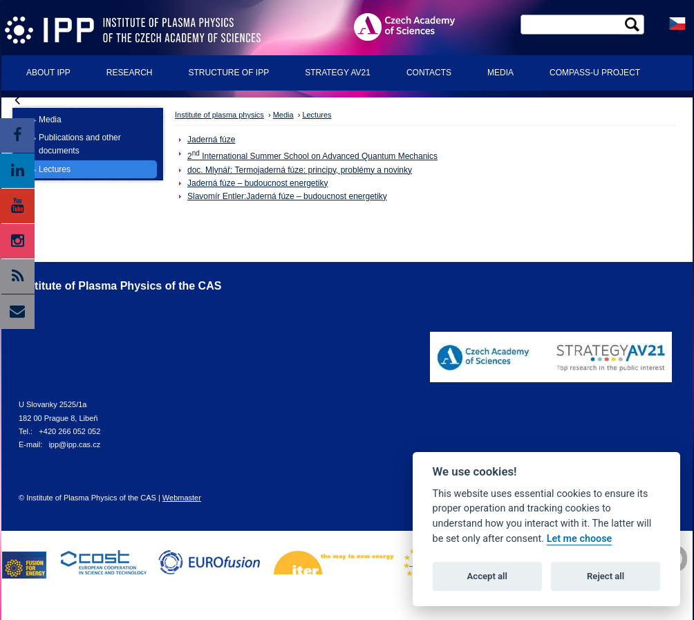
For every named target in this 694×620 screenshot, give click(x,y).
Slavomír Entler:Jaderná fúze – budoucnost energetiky (287, 196)
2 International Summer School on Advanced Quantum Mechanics (312, 156)
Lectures (55, 169)
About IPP (48, 72)
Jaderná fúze (211, 139)
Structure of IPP (228, 72)
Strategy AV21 (338, 72)
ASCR (415, 26)
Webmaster (181, 498)
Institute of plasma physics (219, 115)
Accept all (487, 576)
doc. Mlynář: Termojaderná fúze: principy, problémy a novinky (299, 170)
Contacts (428, 72)
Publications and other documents (80, 144)
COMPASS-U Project (595, 72)
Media (500, 72)
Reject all (605, 576)
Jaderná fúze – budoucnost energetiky (257, 183)
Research (129, 72)
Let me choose (579, 539)
